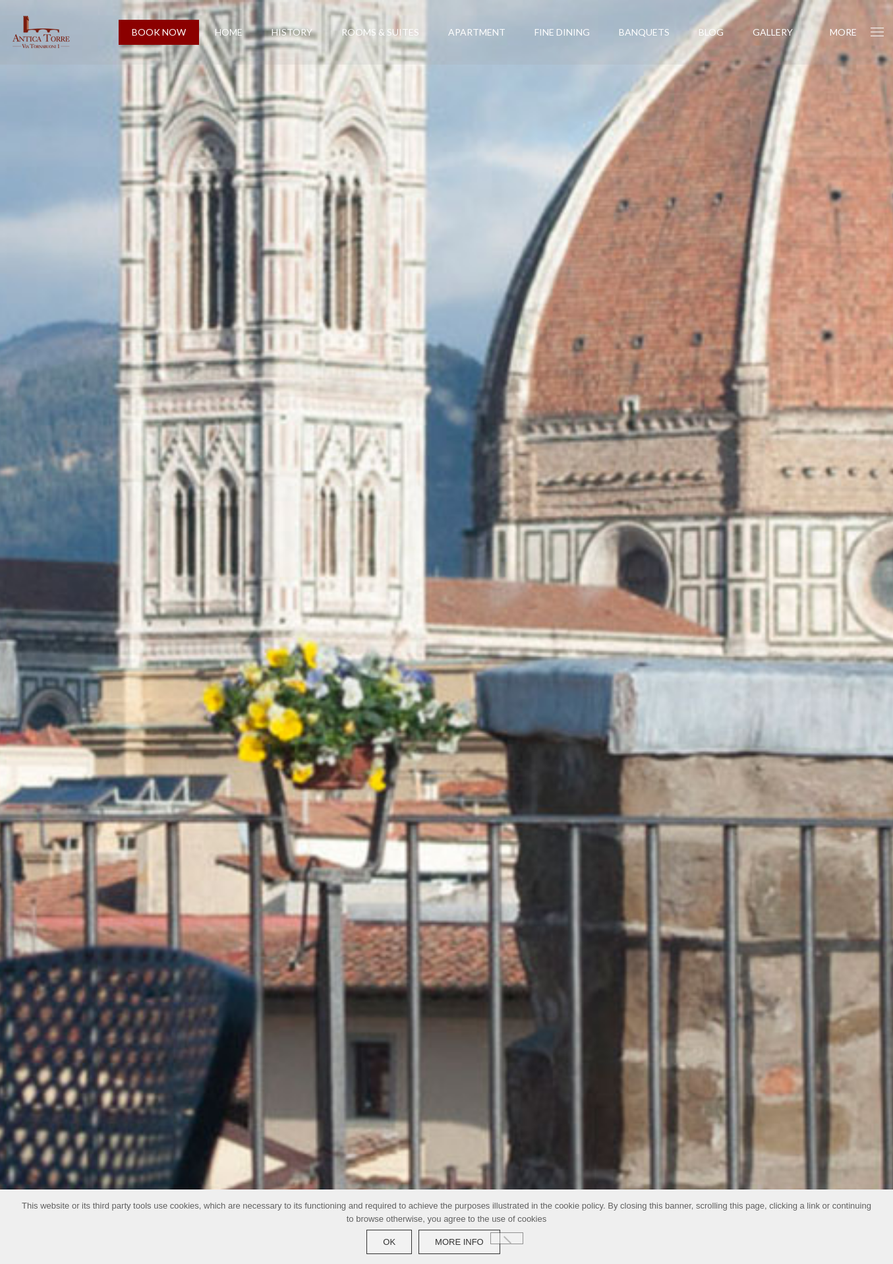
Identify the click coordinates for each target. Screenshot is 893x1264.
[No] (506, 1238)
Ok (389, 1242)
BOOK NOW (159, 32)
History (292, 32)
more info (459, 1242)
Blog (711, 32)
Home (229, 32)
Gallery (773, 32)
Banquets (644, 32)
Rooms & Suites (380, 32)
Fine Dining (562, 32)
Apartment (476, 32)
